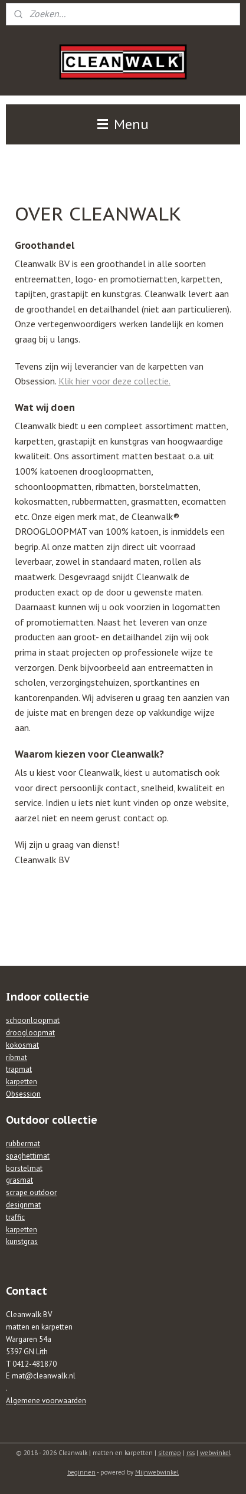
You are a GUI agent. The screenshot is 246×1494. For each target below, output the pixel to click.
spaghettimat (28, 1156)
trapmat (19, 1069)
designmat (23, 1205)
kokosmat (22, 1045)
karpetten (21, 1082)
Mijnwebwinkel (157, 1472)
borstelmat (24, 1168)
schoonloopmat (33, 1020)
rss (190, 1453)
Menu (123, 124)
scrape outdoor (31, 1192)
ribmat (16, 1057)
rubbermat (23, 1143)
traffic (15, 1217)
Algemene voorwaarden (46, 1401)
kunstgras (22, 1241)
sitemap (169, 1453)
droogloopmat (30, 1033)
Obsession (23, 1094)
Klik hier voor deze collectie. (114, 381)
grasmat (19, 1180)
